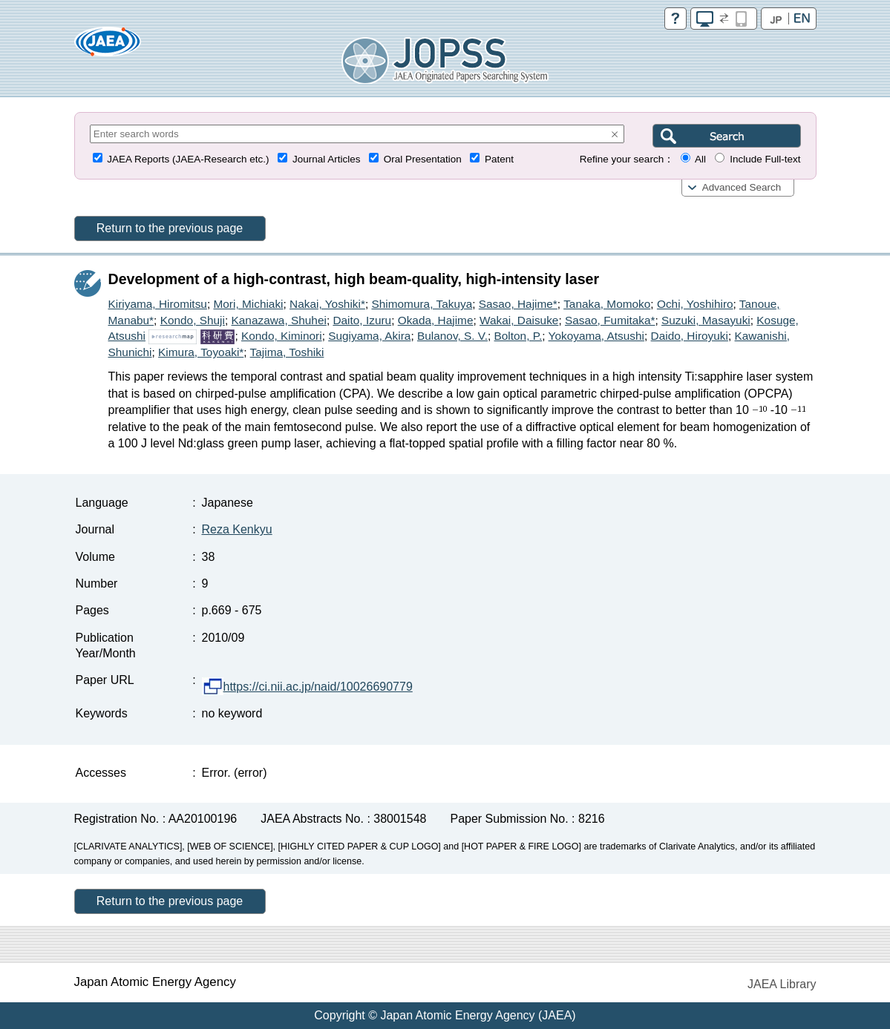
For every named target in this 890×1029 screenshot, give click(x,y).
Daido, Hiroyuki (689, 335)
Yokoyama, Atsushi (596, 335)
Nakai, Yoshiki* (327, 303)
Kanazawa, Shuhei (279, 320)
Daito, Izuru (362, 320)
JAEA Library (781, 984)
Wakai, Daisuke (519, 320)
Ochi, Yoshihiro (695, 303)
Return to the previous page (169, 228)
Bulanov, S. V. (452, 335)
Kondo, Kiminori (281, 335)
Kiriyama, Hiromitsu (157, 303)
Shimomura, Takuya (421, 303)
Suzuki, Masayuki (705, 320)
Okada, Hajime (436, 320)
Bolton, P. (518, 335)
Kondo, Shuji (192, 320)
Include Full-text (765, 159)
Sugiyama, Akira (369, 335)
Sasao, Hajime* (518, 303)
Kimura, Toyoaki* (200, 352)
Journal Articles (326, 159)
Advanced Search (742, 187)
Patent (499, 159)
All (700, 159)
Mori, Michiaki (248, 303)
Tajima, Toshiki (287, 352)
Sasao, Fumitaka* (610, 320)
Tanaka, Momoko (606, 303)
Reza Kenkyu (237, 529)
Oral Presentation (423, 159)
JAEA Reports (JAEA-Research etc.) (188, 159)
